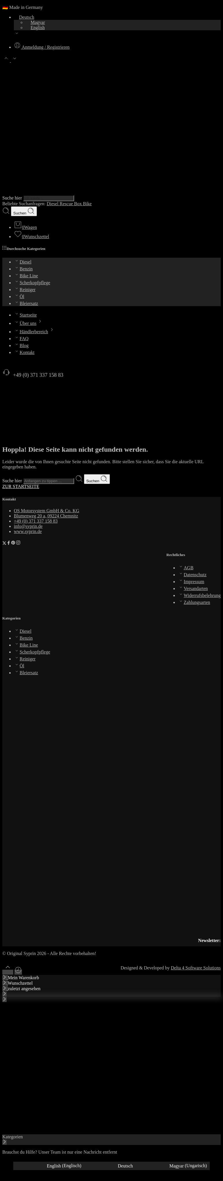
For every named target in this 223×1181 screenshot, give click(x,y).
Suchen (24, 211)
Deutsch (24, 17)
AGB (186, 567)
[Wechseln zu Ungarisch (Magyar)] (173, 1166)
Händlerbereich (34, 331)
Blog (21, 345)
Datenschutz (192, 574)
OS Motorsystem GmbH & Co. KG (46, 510)
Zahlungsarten (194, 602)
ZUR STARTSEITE (20, 486)
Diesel (53, 203)
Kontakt (24, 352)
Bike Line (26, 275)
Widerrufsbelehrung (199, 595)
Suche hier (12, 197)
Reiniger (24, 289)
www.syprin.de (28, 531)
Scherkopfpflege (32, 282)
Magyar (35, 22)
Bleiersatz (26, 303)
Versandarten (193, 588)
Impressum (191, 581)
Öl (19, 296)
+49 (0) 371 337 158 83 (32, 375)
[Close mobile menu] (4, 999)
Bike (87, 203)
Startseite (25, 314)
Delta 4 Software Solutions (196, 967)
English (35, 27)
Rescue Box (71, 203)
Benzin (23, 268)
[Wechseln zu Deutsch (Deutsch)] (110, 1166)
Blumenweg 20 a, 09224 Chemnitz (46, 515)
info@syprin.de (28, 526)
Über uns (29, 323)
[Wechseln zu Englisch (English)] (48, 1166)
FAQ (21, 338)
